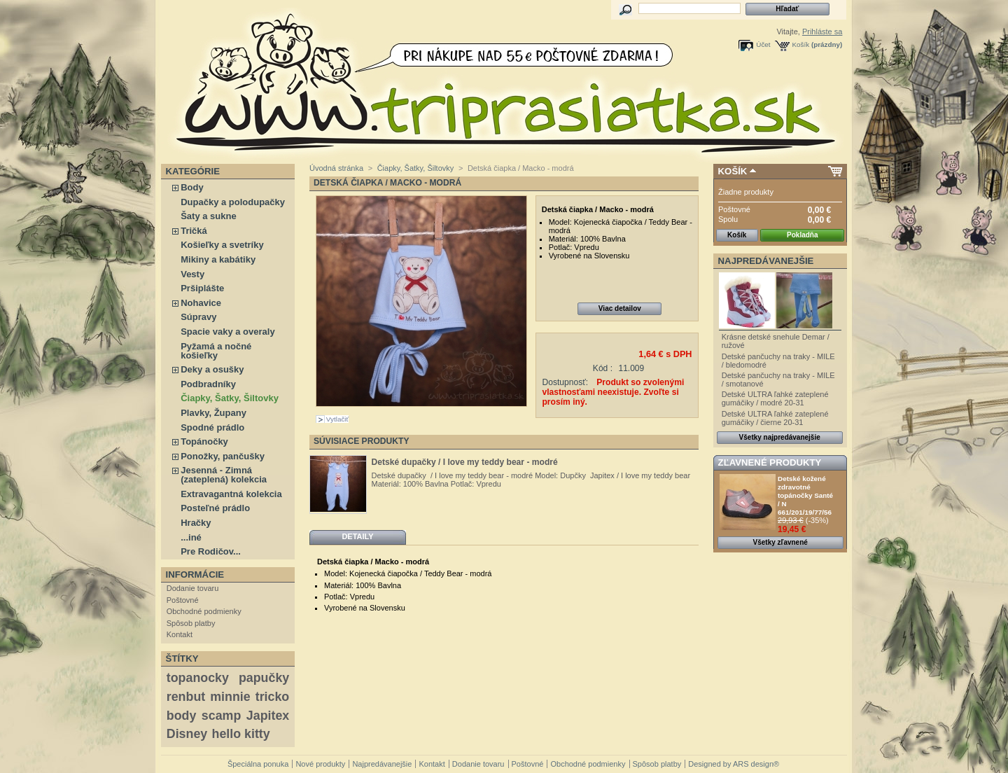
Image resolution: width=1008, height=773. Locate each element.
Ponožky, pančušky (223, 456)
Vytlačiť (337, 419)
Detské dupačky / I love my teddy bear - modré (465, 462)
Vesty (192, 274)
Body (192, 187)
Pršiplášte (202, 288)
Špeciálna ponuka (257, 764)
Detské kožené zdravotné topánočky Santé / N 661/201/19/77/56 (805, 495)
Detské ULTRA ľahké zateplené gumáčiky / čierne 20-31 (775, 418)
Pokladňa (802, 235)
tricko (272, 697)
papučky (264, 678)
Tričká (194, 230)
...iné (191, 537)
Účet (763, 44)
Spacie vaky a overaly (227, 331)
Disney (187, 734)
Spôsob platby (191, 623)
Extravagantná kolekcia (231, 494)
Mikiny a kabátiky (218, 259)
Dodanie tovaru (193, 588)
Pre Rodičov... (211, 551)
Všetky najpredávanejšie (779, 437)
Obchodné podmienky (204, 611)
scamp (221, 716)
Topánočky (204, 441)
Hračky (196, 522)
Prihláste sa (822, 31)
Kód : (602, 368)
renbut (186, 697)
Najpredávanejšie (766, 261)
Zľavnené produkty (770, 462)
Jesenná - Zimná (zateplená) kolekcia (224, 475)
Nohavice (201, 303)
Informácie (195, 574)
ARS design (753, 764)
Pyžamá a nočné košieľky (216, 351)
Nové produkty (320, 764)
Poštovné (183, 600)
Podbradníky (208, 384)
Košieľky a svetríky (222, 244)
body (182, 716)
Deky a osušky (212, 369)
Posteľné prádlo (215, 508)
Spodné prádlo (212, 427)
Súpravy (198, 317)
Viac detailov (619, 308)
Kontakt (179, 634)
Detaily (357, 536)
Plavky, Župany (213, 413)
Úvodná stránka (336, 168)
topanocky (198, 678)
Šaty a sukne (209, 216)
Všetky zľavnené (780, 542)
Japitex (267, 716)
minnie (230, 697)
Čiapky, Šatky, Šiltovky (230, 398)
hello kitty (241, 734)
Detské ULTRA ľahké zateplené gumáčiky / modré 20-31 (775, 398)
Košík (801, 44)
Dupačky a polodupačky (233, 202)
